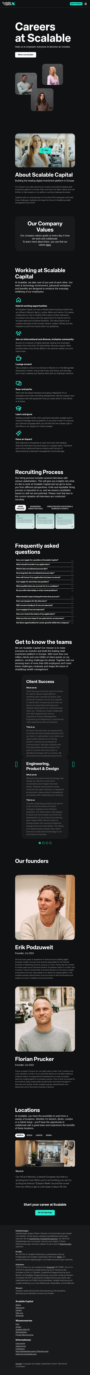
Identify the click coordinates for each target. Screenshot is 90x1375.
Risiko (59, 1257)
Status (18, 1305)
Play (44, 150)
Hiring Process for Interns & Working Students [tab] (60, 508)
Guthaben (20, 1265)
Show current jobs (25, 55)
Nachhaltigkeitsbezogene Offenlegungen (32, 1351)
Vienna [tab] (49, 1135)
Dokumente (20, 1344)
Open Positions (76, 4)
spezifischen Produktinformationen (43, 1239)
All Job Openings (45, 1213)
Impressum (20, 1349)
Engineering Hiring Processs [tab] (35, 508)
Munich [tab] (20, 1135)
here (48, 244)
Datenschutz (21, 1346)
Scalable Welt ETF (23, 1330)
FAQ (17, 1324)
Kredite (19, 1252)
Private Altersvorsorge (24, 1335)
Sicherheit (20, 1316)
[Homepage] (8, 4)
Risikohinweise (65, 1244)
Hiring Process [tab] (20, 508)
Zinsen (18, 1327)
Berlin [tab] (29, 1135)
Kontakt (19, 1364)
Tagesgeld (50, 1267)
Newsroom (20, 1308)
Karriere (19, 1310)
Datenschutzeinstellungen (26, 1354)
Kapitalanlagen (22, 1231)
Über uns (19, 1313)
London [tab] (39, 1135)
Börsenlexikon (21, 1332)
